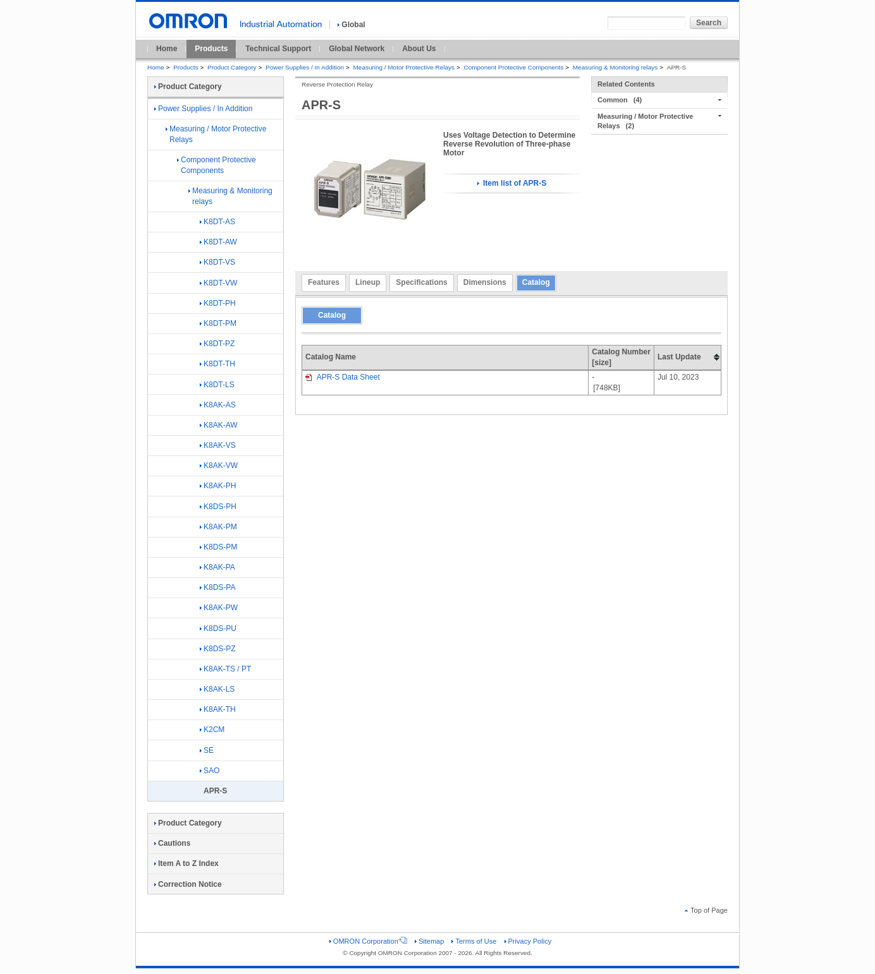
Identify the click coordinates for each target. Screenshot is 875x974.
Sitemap (429, 941)
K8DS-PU (218, 628)
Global (351, 24)
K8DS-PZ (218, 648)
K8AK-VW (219, 465)
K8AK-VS (218, 445)
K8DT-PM (218, 323)
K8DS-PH (218, 506)
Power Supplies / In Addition (305, 67)
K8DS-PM (218, 547)
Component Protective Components (514, 67)
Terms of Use (473, 941)
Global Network (356, 48)
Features (324, 282)
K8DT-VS (217, 262)
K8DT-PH (218, 303)
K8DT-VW (218, 283)
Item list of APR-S (512, 183)
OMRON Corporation (368, 941)
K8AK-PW (219, 607)
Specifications (421, 282)
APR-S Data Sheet (342, 377)
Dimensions (484, 282)
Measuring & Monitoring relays (615, 67)
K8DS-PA (217, 587)
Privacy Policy (528, 941)
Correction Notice (188, 884)
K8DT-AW (218, 241)
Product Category (231, 67)
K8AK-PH (218, 485)
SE (207, 750)
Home (166, 48)
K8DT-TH (217, 363)
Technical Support (278, 48)
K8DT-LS (217, 384)
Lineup (367, 282)
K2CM (212, 729)
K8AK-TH (218, 709)
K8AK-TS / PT (225, 668)
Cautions (172, 843)
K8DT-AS (217, 221)
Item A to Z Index (186, 863)
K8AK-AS (218, 404)
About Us (419, 48)
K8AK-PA (217, 567)
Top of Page (706, 910)
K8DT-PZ (217, 343)
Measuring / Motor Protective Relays (404, 67)
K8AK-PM (218, 526)
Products (211, 48)
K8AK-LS (217, 689)
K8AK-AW (219, 425)
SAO (209, 770)
